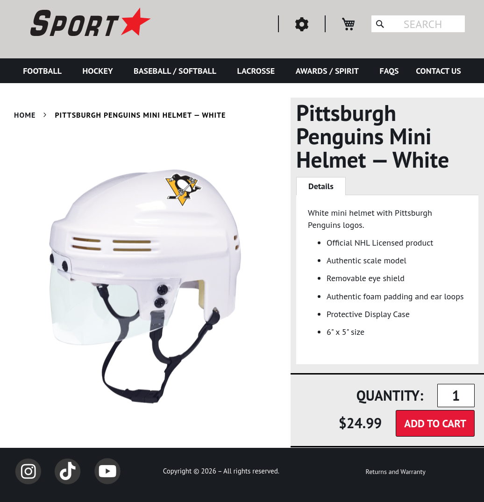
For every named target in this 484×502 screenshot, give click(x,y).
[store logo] (89, 23)
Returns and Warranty (395, 471)
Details (321, 186)
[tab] (321, 186)
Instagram (28, 471)
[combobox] (418, 23)
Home (25, 115)
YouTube (107, 471)
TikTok (68, 471)
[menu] (242, 70)
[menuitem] (44, 70)
